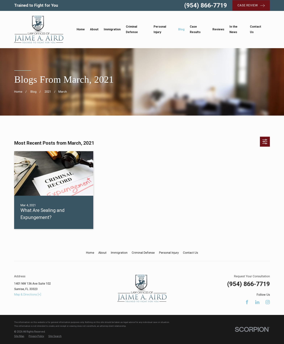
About (102, 252)
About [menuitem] (94, 29)
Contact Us (190, 252)
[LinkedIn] (257, 302)
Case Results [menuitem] (195, 29)
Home (90, 252)
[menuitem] (19, 336)
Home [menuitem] (81, 29)
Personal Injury (169, 252)
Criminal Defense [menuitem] (132, 29)
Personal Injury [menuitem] (160, 29)
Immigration (119, 252)
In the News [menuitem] (233, 29)
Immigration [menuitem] (112, 29)
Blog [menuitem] (181, 29)
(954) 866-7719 (205, 5)
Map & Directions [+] (27, 294)
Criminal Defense (143, 252)
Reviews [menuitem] (218, 29)
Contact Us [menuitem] (255, 29)
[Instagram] (268, 302)
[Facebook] (247, 302)
